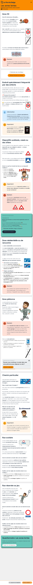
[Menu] (31, 2)
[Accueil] (13, 2)
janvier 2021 (5, 21)
